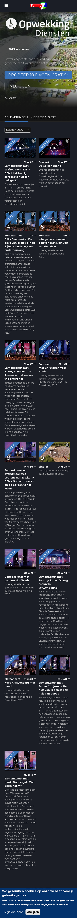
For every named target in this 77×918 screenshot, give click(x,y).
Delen (13, 98)
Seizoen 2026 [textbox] (14, 130)
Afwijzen (33, 912)
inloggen (19, 86)
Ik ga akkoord (13, 912)
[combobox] (18, 130)
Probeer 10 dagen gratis (37, 75)
